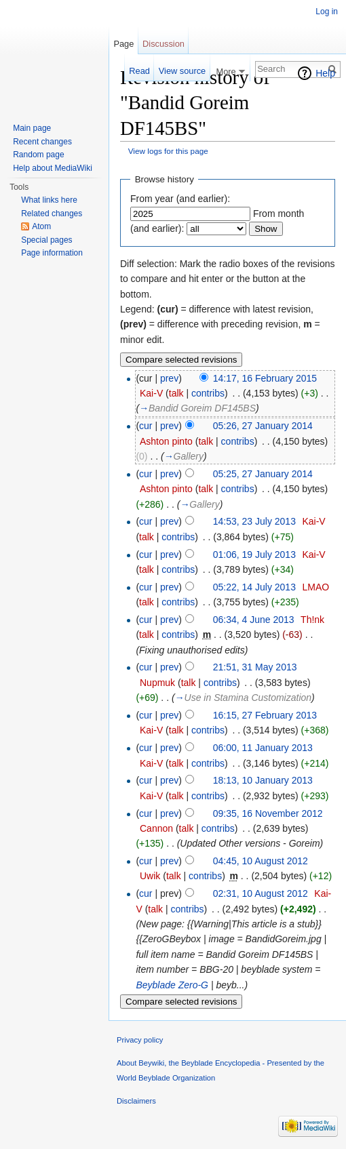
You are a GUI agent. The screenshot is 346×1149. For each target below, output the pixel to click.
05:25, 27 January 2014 (263, 473)
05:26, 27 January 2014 (263, 425)
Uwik (150, 875)
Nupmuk (157, 682)
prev (169, 378)
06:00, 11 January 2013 (263, 747)
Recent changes (42, 141)
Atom (41, 226)
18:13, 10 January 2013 (263, 780)
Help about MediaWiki (52, 168)
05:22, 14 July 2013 (254, 587)
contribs (208, 393)
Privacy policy (140, 1040)
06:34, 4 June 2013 (253, 619)
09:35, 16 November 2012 (268, 813)
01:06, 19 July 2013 (254, 554)
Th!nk (312, 619)
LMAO (315, 587)
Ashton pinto (166, 441)
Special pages (46, 240)
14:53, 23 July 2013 (254, 521)
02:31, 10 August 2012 (260, 893)
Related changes (51, 213)
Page (123, 44)
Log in (326, 11)
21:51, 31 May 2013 (255, 667)
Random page (38, 154)
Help (325, 73)
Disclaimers (136, 1101)
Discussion (163, 44)
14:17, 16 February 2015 (265, 378)
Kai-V (151, 393)
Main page (32, 128)
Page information (52, 253)
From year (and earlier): (180, 198)
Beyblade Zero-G (172, 985)
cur (145, 425)
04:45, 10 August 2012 (260, 860)
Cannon (156, 828)
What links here (49, 200)
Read (139, 71)
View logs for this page (168, 150)
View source (182, 71)
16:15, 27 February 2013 (265, 715)
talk (176, 393)
